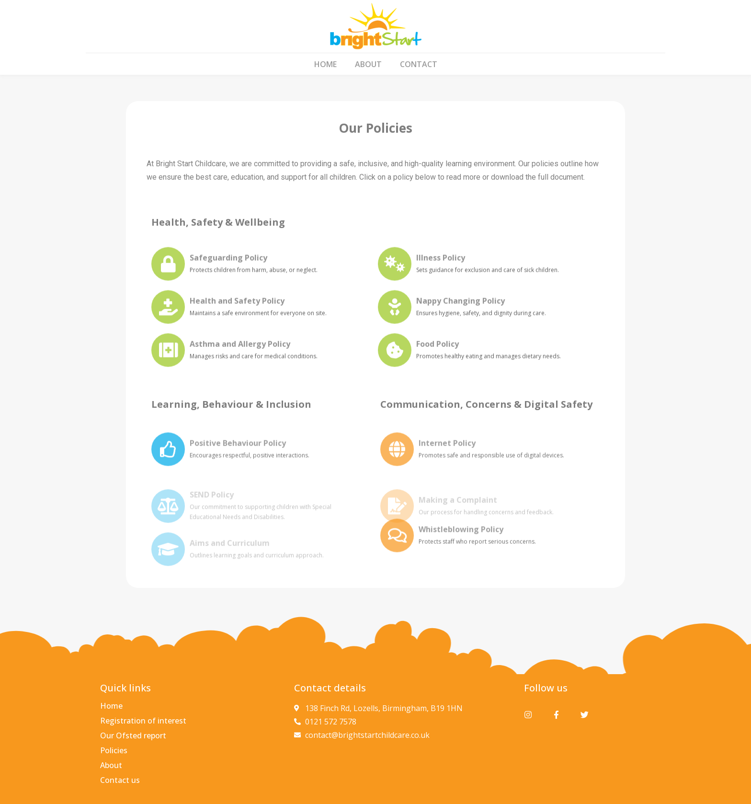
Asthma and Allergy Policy (240, 352)
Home (325, 64)
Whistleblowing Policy (461, 541)
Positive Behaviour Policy (238, 454)
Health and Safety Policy (237, 309)
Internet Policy (447, 454)
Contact (418, 64)
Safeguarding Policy (228, 266)
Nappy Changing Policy (460, 309)
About (368, 64)
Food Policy (437, 352)
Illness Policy (440, 266)
